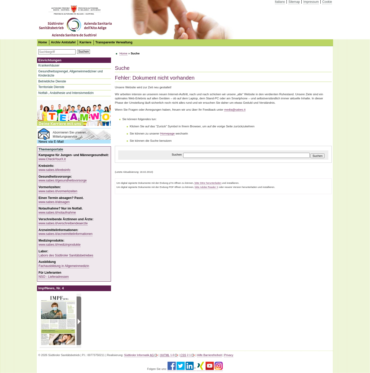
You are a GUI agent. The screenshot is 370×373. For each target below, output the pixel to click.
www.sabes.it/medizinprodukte (60, 244)
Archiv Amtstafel (63, 42)
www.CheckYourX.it (52, 159)
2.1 (185, 355)
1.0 (167, 355)
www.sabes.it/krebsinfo (54, 170)
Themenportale (51, 149)
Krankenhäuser (48, 65)
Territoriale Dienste (51, 87)
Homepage (167, 133)
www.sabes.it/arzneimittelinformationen (65, 234)
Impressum (311, 2)
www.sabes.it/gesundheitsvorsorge (63, 180)
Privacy (228, 355)
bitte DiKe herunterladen (208, 182)
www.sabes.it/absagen (54, 202)
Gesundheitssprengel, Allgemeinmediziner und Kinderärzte (70, 73)
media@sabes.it (234, 109)
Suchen (83, 51)
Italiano (280, 2)
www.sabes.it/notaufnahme (57, 212)
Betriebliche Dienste (52, 81)
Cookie (327, 2)
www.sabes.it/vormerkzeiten (58, 191)
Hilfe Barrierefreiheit (209, 355)
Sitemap (294, 2)
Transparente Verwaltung (114, 42)
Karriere (85, 42)
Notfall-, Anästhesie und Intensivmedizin (66, 93)
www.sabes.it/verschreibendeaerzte (63, 223)
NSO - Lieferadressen (54, 277)
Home (123, 53)
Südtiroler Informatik (139, 355)
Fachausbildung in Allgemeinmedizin (64, 266)
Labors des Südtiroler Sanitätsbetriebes (66, 255)
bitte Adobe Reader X (206, 187)
